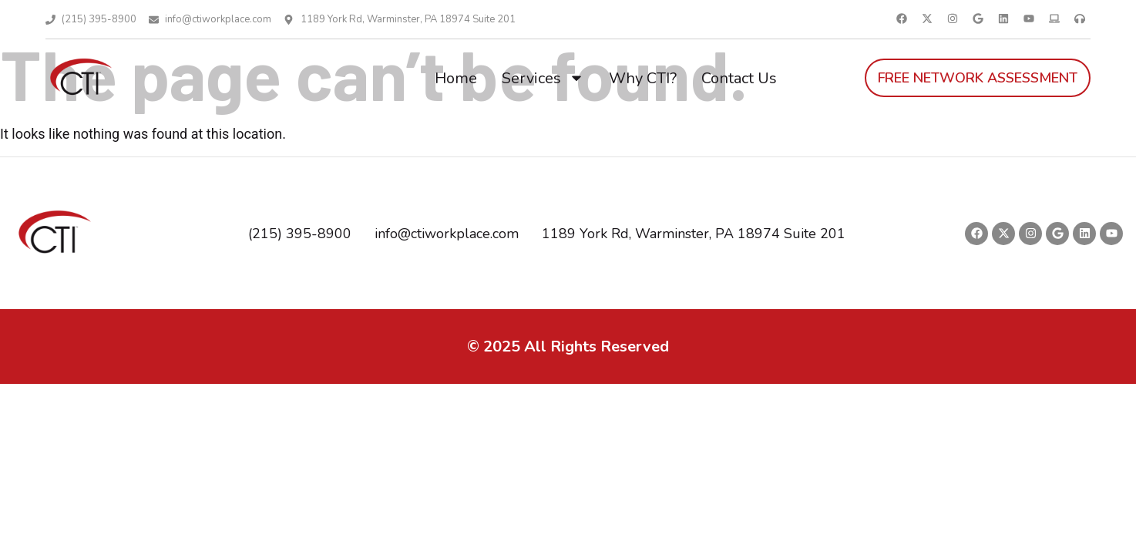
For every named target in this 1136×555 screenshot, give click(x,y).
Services (543, 77)
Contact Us (739, 78)
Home (456, 78)
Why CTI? (643, 78)
